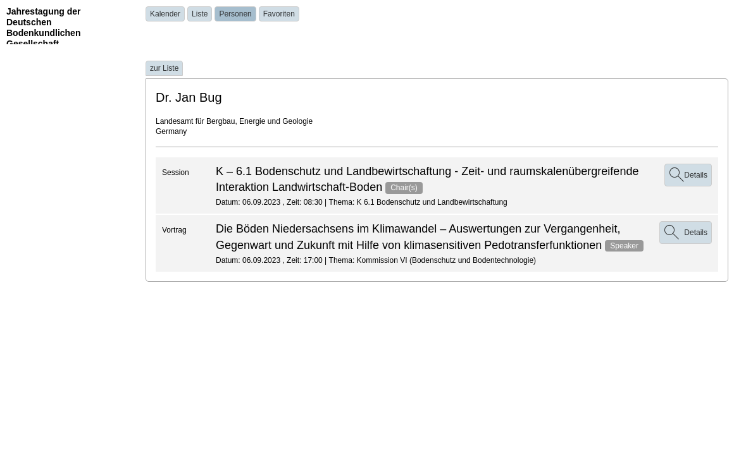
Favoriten (279, 13)
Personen (235, 13)
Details (688, 175)
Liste (200, 13)
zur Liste (164, 68)
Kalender (165, 13)
